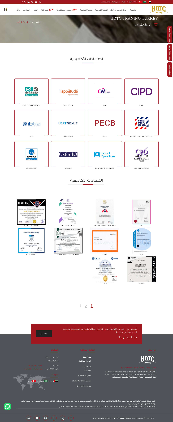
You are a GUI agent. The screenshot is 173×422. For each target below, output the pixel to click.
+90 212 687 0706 (129, 2)
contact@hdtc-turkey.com (110, 2)
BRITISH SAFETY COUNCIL (141, 137)
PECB (105, 137)
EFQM (104, 254)
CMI (105, 105)
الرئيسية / (34, 22)
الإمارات (53, 381)
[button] (5, 9)
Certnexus (31, 254)
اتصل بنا (26, 10)
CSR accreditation (31, 105)
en (18, 10)
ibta (105, 283)
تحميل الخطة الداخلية (170, 52)
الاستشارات (87, 366)
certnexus (68, 137)
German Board (31, 226)
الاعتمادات (22, 22)
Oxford (68, 168)
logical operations (104, 168)
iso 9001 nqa (31, 168)
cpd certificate (141, 168)
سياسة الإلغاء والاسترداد (81, 381)
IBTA (31, 137)
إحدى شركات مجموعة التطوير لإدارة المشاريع (138, 367)
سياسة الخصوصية (84, 386)
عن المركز (87, 357)
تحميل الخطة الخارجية (170, 34)
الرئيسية (133, 10)
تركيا (32, 381)
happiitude (68, 105)
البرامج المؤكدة (170, 70)
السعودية (42, 381)
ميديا (36, 10)
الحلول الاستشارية (66, 10)
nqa (141, 254)
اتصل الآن (44, 333)
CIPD (142, 105)
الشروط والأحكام (84, 376)
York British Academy (68, 254)
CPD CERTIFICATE (68, 226)
